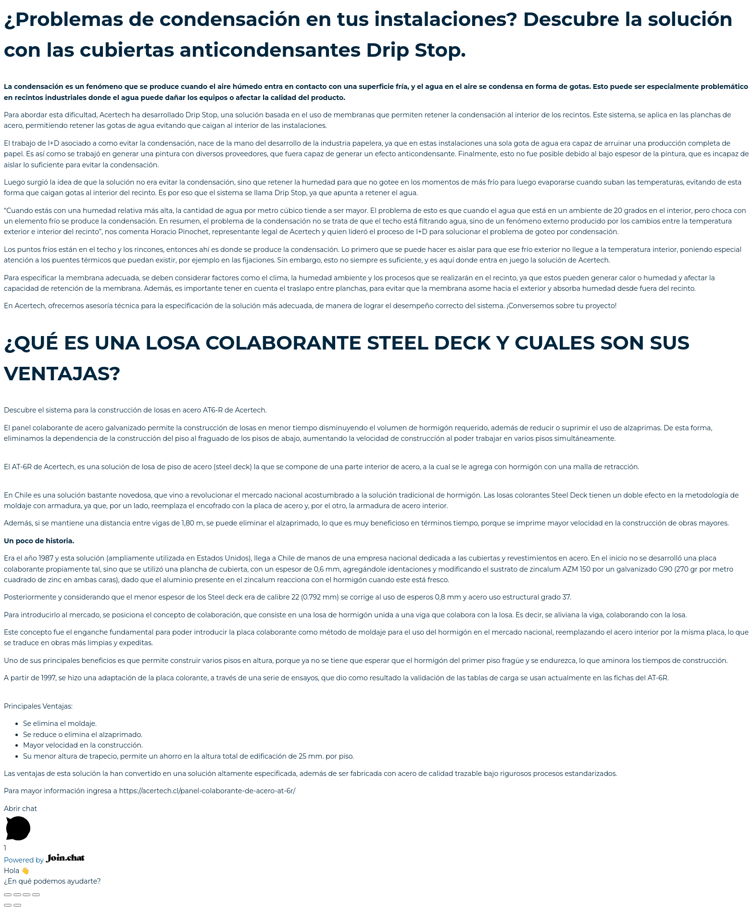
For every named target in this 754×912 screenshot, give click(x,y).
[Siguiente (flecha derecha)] (17, 905)
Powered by (44, 860)
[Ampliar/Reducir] (36, 894)
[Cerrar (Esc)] (8, 894)
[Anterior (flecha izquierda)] (8, 905)
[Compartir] (17, 894)
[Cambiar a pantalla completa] (26, 894)
